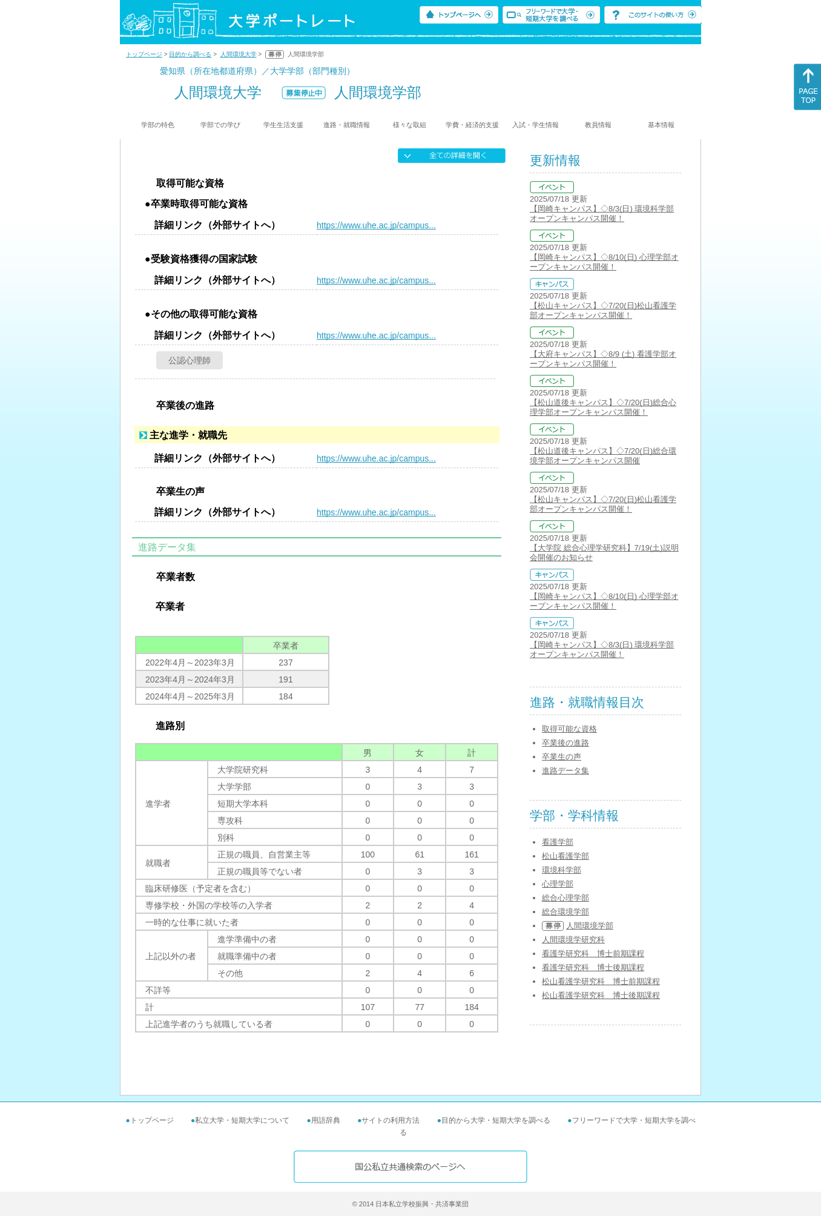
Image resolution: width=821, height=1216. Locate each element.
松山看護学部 (565, 856)
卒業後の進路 (565, 742)
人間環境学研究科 (573, 939)
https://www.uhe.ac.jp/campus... (376, 225)
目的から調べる (190, 54)
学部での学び (220, 124)
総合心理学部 (565, 897)
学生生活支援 (283, 124)
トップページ (144, 54)
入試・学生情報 (535, 124)
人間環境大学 (238, 54)
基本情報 (661, 124)
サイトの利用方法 (390, 1120)
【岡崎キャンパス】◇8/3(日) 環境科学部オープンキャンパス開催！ (602, 213)
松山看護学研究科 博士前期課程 (601, 981)
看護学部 (557, 842)
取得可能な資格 (569, 728)
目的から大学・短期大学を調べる (495, 1120)
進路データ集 (565, 770)
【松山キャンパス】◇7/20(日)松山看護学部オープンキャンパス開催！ (603, 310)
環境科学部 (561, 869)
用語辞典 (325, 1120)
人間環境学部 (589, 925)
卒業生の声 (561, 756)
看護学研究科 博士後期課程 (593, 967)
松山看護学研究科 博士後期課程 (601, 995)
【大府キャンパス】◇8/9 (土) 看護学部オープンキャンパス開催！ (603, 358)
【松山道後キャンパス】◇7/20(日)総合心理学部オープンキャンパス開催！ (603, 407)
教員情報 (598, 124)
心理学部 (557, 883)
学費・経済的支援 (472, 124)
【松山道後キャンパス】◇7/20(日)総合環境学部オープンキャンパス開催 (603, 455)
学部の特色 (157, 124)
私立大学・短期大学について (242, 1120)
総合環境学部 (565, 911)
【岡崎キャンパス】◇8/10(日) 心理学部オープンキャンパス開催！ (604, 262)
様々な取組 (409, 124)
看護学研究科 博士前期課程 (593, 953)
